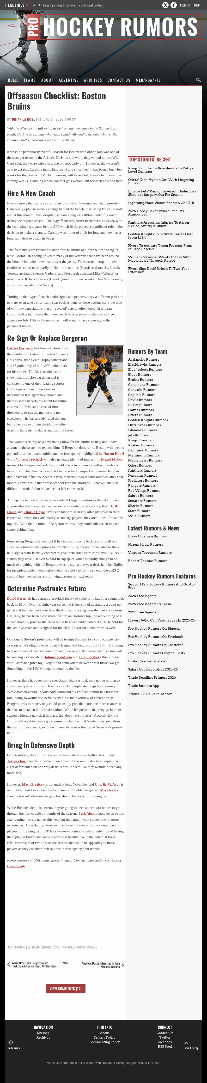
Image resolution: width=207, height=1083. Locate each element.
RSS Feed (165, 1046)
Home (13, 80)
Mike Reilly (109, 790)
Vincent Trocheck (29, 459)
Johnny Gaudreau (58, 657)
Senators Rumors (142, 501)
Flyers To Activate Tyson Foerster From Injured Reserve (160, 247)
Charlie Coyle (34, 512)
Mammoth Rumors (143, 455)
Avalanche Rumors (143, 359)
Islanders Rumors (142, 430)
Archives (93, 80)
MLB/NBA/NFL (148, 80)
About (47, 80)
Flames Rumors (141, 410)
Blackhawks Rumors (145, 364)
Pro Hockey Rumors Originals (79, 947)
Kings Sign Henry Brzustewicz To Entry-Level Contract (73, 5)
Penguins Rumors (142, 475)
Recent (164, 159)
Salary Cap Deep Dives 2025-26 (153, 669)
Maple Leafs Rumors (145, 460)
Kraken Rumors (141, 445)
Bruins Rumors (140, 380)
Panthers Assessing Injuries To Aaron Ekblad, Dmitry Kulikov (158, 224)
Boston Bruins (16, 947)
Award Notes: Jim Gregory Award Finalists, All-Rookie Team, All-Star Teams (35, 964)
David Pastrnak (19, 598)
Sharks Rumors (140, 506)
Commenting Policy (105, 1042)
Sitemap (43, 1033)
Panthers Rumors (142, 470)
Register (185, 5)
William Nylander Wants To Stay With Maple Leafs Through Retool (160, 258)
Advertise (69, 80)
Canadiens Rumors (143, 385)
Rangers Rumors (142, 485)
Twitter (164, 1037)
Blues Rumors (139, 374)
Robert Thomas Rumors (147, 561)
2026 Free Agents (142, 596)
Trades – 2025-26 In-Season (150, 694)
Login (197, 5)
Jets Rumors (138, 435)
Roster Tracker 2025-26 (147, 661)
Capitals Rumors (141, 395)
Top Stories (141, 159)
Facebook (165, 1042)
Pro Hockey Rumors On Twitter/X (155, 645)
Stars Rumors (139, 511)
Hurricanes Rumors (144, 425)
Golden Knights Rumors (148, 420)
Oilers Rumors (140, 465)
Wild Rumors (139, 516)
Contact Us (119, 80)
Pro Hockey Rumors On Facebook (155, 637)
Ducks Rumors (140, 405)
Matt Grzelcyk (33, 784)
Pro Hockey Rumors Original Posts (156, 653)
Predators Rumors (143, 480)
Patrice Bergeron (20, 348)
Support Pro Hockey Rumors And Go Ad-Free (161, 586)
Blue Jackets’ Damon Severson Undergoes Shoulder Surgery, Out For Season (162, 193)
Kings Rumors (140, 440)
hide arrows (15, 1045)
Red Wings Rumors (144, 490)
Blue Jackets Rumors (145, 369)
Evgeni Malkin (112, 459)
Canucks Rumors (142, 390)
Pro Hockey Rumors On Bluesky (154, 628)
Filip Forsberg (90, 657)
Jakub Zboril (17, 761)
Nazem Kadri (114, 453)
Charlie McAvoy (107, 784)
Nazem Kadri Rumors (145, 544)
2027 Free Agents (142, 612)
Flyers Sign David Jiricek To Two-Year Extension (158, 270)
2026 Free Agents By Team (149, 604)
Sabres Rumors (140, 496)
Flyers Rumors (140, 415)
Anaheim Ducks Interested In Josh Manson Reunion (101, 965)
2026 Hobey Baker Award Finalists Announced (156, 212)
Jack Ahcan (88, 813)
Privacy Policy (105, 1037)
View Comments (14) (66, 988)
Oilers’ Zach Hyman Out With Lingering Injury (161, 181)
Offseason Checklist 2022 (43, 947)
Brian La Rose (23, 119)
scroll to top (192, 1045)
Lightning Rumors (143, 450)
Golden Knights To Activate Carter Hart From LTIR (160, 235)
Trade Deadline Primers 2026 (152, 677)
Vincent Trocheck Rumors (149, 552)
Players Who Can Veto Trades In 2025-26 (161, 620)
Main (65, 962)
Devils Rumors (140, 400)
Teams (30, 80)
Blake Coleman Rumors (147, 536)
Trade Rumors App (143, 686)
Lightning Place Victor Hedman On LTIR (161, 203)
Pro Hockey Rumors (22, 16)
